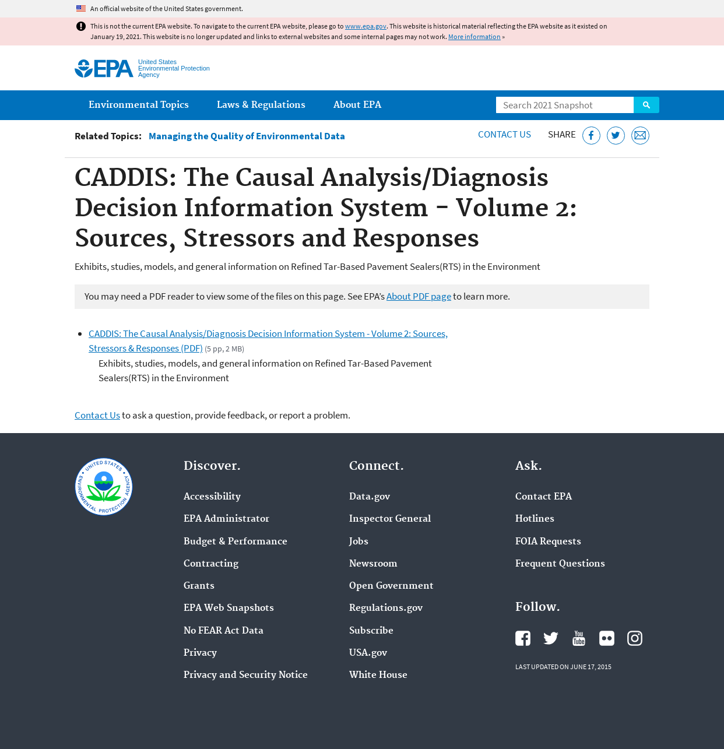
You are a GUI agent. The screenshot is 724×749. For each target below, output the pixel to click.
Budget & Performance (235, 542)
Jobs (358, 542)
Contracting (211, 564)
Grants (199, 586)
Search (646, 105)
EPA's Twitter (550, 638)
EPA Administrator (226, 519)
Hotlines (534, 519)
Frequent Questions (560, 564)
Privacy (200, 653)
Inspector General (390, 519)
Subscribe (371, 631)
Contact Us (504, 134)
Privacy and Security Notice (246, 675)
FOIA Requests (548, 542)
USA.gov (368, 653)
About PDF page (418, 296)
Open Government (391, 586)
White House (378, 675)
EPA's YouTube (578, 638)
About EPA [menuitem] (357, 105)
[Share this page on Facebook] (591, 135)
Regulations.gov (386, 608)
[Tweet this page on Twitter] (616, 135)
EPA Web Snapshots (229, 608)
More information (474, 36)
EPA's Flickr (606, 638)
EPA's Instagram (634, 638)
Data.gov (369, 497)
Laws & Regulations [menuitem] (261, 105)
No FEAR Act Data (223, 631)
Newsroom (373, 564)
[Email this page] (640, 135)
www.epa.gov (365, 26)
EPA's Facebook (522, 638)
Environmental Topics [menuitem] (139, 105)
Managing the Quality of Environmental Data (247, 136)
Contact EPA (543, 497)
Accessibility (212, 497)
